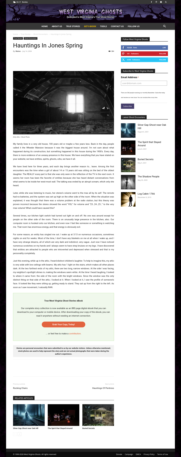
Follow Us (134, 26)
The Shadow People (148, 176)
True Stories (73, 26)
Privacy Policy (149, 454)
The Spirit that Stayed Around (60, 428)
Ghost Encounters (40, 34)
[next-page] (19, 434)
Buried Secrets (88, 428)
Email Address (130, 77)
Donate (119, 454)
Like (164, 47)
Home (44, 26)
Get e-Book (90, 26)
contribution (75, 333)
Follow (162, 54)
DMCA (138, 454)
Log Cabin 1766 (146, 193)
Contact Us (117, 26)
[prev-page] (15, 434)
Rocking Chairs (20, 388)
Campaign (129, 454)
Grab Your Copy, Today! (63, 324)
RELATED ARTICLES (24, 398)
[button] (164, 26)
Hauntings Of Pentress (103, 388)
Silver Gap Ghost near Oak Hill (25, 428)
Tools (103, 26)
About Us (57, 26)
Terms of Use (162, 454)
